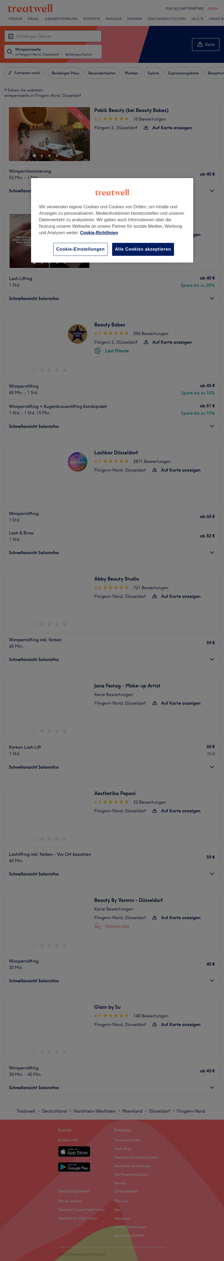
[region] (112, 220)
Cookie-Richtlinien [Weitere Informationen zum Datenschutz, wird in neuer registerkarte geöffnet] (99, 232)
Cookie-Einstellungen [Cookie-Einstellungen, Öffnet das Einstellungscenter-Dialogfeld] (80, 249)
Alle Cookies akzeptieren (143, 249)
